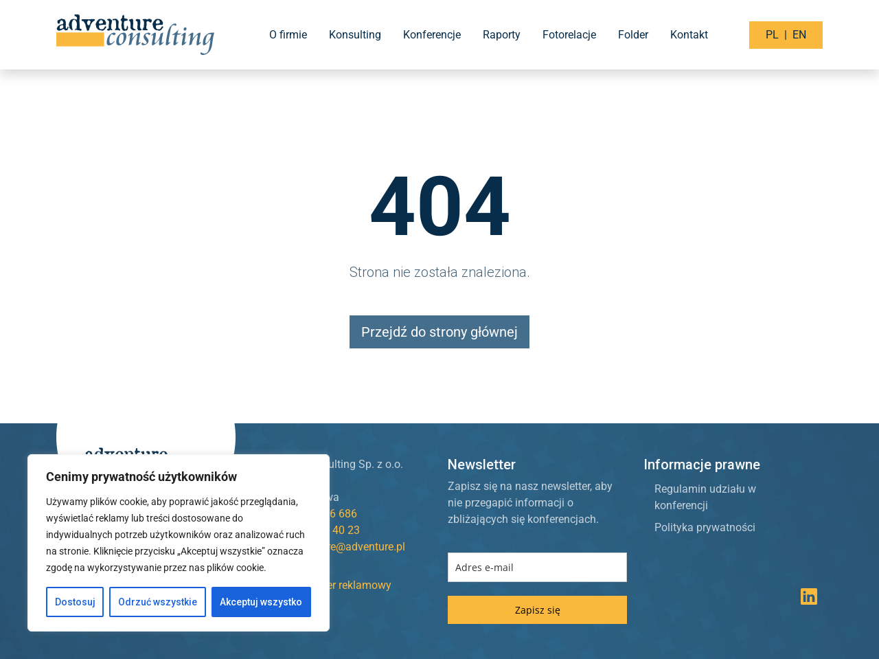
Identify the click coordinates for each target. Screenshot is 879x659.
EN (799, 34)
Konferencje (432, 34)
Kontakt (689, 34)
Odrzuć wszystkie (157, 601)
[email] (537, 567)
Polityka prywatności (704, 527)
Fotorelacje (569, 34)
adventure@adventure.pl (346, 546)
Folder (633, 34)
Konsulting (355, 34)
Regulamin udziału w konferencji (705, 497)
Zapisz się (537, 609)
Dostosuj (75, 601)
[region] (178, 543)
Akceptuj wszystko (261, 601)
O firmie (288, 34)
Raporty (502, 34)
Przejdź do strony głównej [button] (439, 332)
